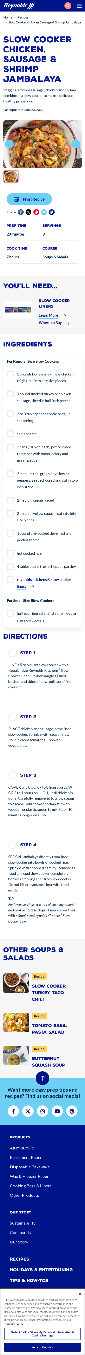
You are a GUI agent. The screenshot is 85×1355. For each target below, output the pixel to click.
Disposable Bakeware (30, 1166)
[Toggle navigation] (79, 6)
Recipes (22, 17)
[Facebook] (21, 214)
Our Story (19, 1241)
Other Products (24, 1195)
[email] (44, 214)
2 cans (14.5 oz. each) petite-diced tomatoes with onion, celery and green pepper (44, 454)
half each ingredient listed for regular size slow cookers (47, 616)
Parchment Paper (26, 1157)
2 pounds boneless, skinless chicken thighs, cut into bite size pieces (45, 377)
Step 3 (28, 775)
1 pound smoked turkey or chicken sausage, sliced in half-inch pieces (44, 397)
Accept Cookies (42, 1347)
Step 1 (27, 652)
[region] (42, 1321)
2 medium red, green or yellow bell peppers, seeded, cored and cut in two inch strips (47, 480)
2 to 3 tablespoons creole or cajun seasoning (44, 417)
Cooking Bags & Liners (31, 1185)
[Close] (80, 1293)
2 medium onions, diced (35, 500)
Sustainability (22, 1222)
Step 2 (28, 716)
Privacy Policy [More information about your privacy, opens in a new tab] (14, 1324)
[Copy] (52, 214)
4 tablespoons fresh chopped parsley (46, 566)
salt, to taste (27, 433)
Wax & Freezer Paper (29, 1176)
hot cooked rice (29, 553)
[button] (67, 5)
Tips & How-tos (29, 1280)
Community (20, 1232)
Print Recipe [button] (29, 202)
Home (7, 17)
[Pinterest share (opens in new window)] (36, 214)
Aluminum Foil (23, 1147)
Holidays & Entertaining (41, 1269)
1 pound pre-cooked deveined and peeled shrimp (44, 536)
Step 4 (28, 844)
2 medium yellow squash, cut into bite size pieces (46, 516)
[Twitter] (29, 214)
